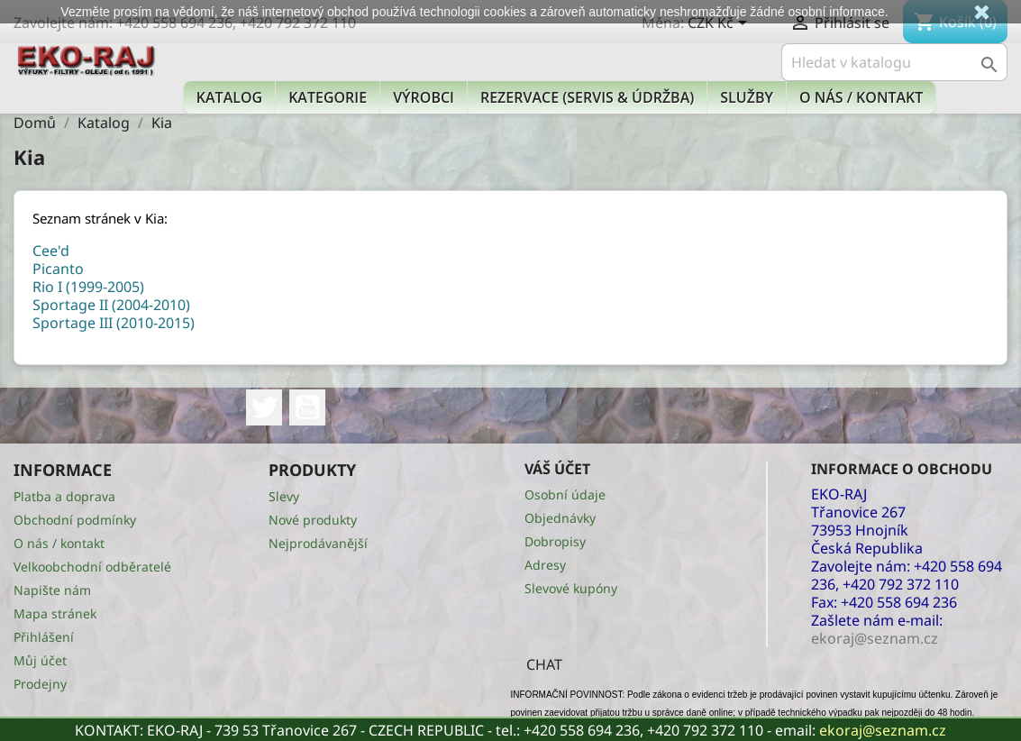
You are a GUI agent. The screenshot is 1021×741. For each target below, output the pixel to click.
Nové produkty (313, 519)
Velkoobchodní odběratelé (92, 566)
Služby (746, 97)
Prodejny (40, 683)
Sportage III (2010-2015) (113, 323)
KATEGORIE (327, 97)
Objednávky (560, 517)
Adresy (545, 564)
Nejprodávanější (318, 543)
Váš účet (557, 469)
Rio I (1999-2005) (88, 287)
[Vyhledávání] (894, 62)
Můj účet (40, 660)
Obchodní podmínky (75, 519)
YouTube (307, 407)
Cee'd (50, 251)
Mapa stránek (55, 613)
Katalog (229, 97)
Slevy (284, 496)
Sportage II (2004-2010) (111, 305)
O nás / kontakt (861, 97)
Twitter (264, 407)
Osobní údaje (565, 494)
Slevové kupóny (570, 588)
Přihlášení (44, 636)
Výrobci (423, 97)
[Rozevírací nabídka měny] (720, 24)
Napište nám (52, 590)
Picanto (58, 269)
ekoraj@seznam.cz (882, 730)
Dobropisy (555, 541)
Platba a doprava (64, 496)
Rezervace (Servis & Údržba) (587, 97)
